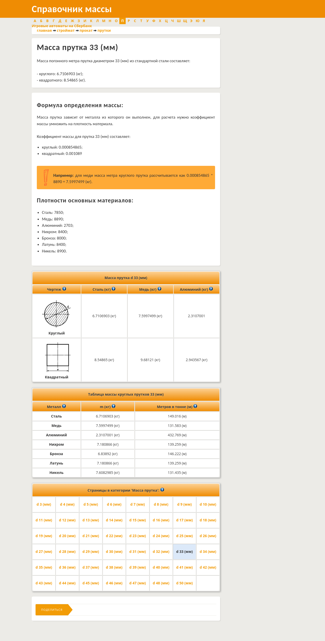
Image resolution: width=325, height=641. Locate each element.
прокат (86, 30)
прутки (104, 30)
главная (44, 30)
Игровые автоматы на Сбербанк (62, 25)
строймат (66, 30)
